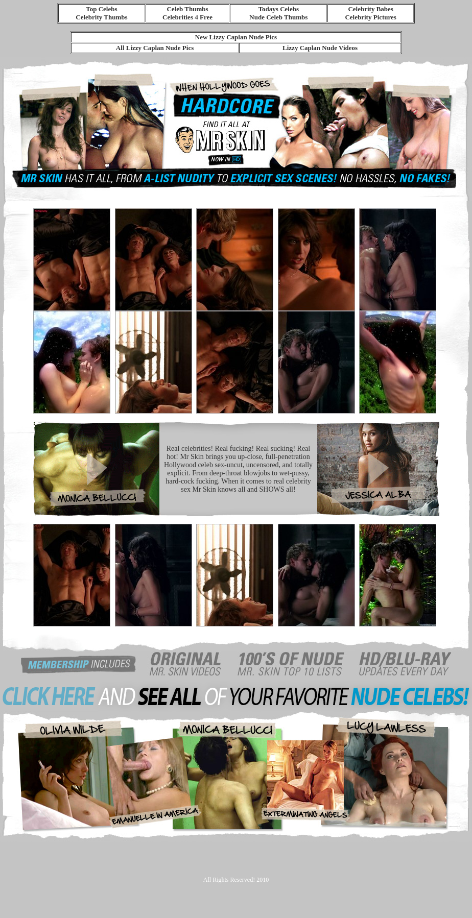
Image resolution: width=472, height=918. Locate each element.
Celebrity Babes (370, 9)
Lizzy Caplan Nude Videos (320, 48)
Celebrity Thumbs (101, 17)
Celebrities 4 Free (187, 17)
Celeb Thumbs (187, 9)
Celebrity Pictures (370, 17)
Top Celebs (101, 9)
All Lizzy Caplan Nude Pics (155, 48)
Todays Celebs (278, 9)
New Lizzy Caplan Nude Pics (236, 37)
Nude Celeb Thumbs (278, 17)
